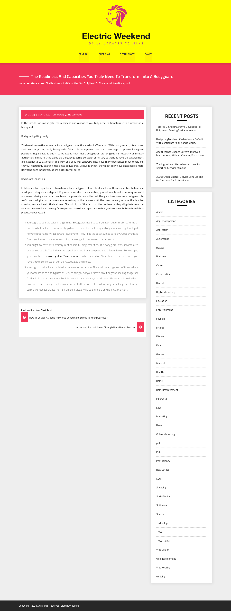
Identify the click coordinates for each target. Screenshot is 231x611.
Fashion (160, 319)
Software (161, 505)
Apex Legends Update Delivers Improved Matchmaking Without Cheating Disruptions (180, 153)
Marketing (161, 416)
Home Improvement (167, 390)
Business (161, 257)
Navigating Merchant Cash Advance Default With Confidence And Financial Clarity (179, 141)
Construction (163, 274)
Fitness (160, 336)
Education (161, 301)
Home (159, 381)
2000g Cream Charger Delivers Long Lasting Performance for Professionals (179, 178)
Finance (160, 328)
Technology (127, 54)
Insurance (161, 399)
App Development (166, 221)
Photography (163, 461)
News (159, 425)
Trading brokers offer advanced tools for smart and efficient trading (178, 166)
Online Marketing (165, 434)
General (84, 54)
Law (158, 408)
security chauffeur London (62, 256)
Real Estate (162, 470)
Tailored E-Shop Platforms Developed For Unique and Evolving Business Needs (178, 128)
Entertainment (164, 310)
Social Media (163, 496)
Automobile (162, 239)
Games (148, 54)
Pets (159, 452)
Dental (160, 283)
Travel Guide (163, 541)
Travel (159, 532)
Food (159, 345)
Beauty (160, 248)
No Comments (75, 114)
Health (160, 372)
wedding (160, 576)
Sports (160, 514)
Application (162, 230)
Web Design (162, 550)
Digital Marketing (165, 292)
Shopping (104, 54)
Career (159, 265)
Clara (30, 114)
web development (166, 559)
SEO (158, 479)
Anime (159, 212)
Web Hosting (163, 567)
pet (158, 443)
